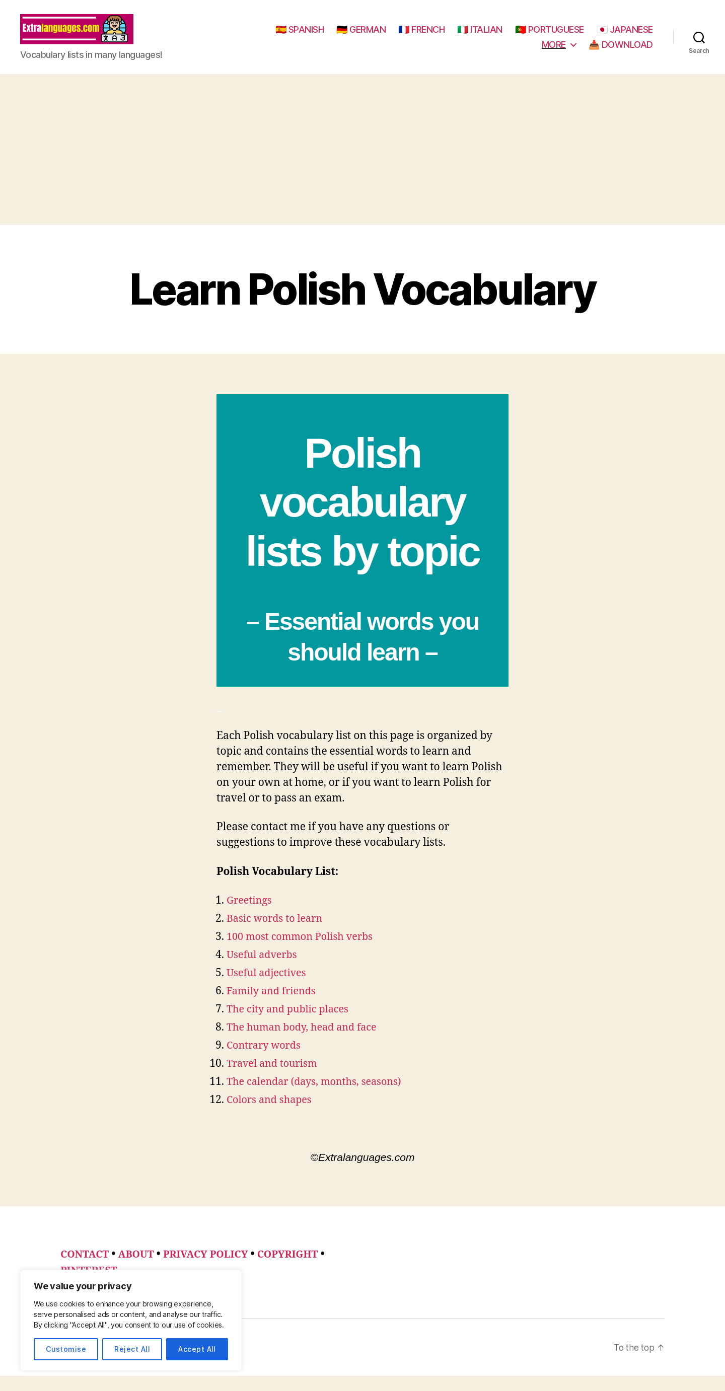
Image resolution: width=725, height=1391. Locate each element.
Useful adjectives (269, 988)
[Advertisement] (362, 164)
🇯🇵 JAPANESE (501, 52)
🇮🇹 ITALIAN (548, 37)
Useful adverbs (264, 970)
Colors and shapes (272, 1115)
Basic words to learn (277, 933)
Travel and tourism (275, 1078)
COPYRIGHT (300, 1269)
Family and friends (274, 1006)
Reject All (132, 1349)
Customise (66, 1349)
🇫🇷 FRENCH (490, 37)
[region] (131, 1320)
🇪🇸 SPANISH (368, 37)
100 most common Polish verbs (304, 952)
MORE (554, 52)
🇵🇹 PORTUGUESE (618, 37)
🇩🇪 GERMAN (430, 37)
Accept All (197, 1349)
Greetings (251, 915)
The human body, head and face (306, 1042)
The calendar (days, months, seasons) (319, 1097)
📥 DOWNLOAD (621, 52)
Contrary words (266, 1060)
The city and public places (291, 1024)
